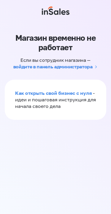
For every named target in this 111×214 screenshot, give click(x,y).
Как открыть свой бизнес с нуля (53, 93)
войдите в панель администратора (53, 67)
